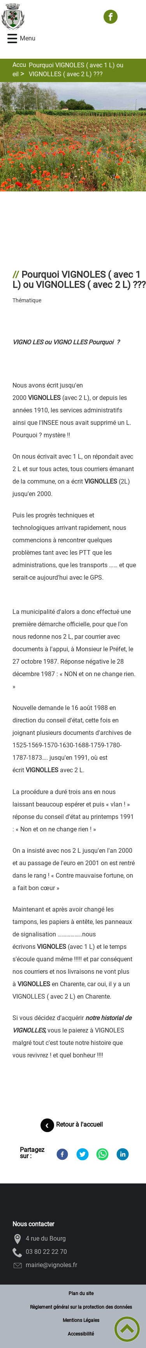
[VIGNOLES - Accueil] (48, 16)
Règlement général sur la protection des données (81, 1307)
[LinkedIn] (122, 1154)
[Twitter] (82, 1154)
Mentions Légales (81, 1320)
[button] (12, 39)
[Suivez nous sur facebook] (110, 16)
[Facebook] (62, 1154)
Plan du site (81, 1293)
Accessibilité (81, 1334)
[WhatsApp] (102, 1154)
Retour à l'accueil (79, 1124)
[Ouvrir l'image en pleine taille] (73, 137)
